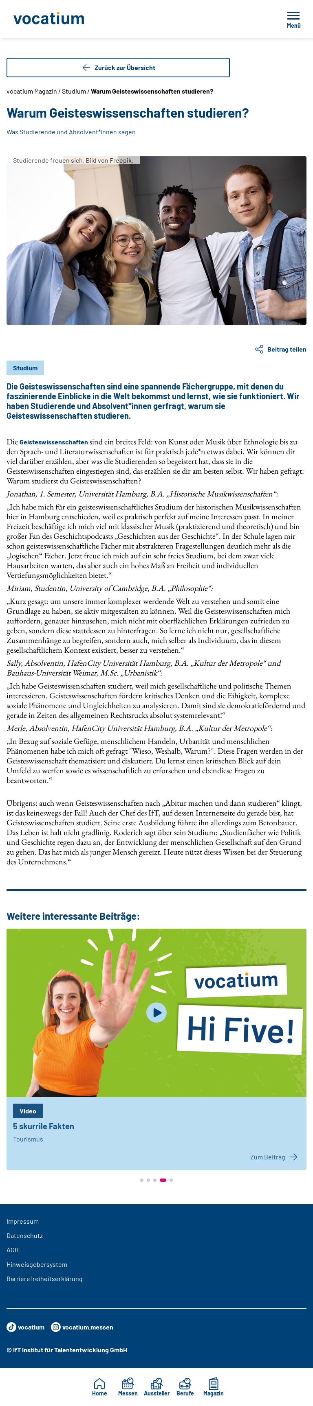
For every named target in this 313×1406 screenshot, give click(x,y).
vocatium (25, 1327)
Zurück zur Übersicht (118, 67)
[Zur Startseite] (67, 19)
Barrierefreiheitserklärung (45, 1278)
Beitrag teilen (280, 349)
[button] (142, 1180)
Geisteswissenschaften (54, 442)
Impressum (23, 1221)
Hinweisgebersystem (37, 1264)
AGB (13, 1249)
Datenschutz (25, 1235)
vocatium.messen (82, 1327)
